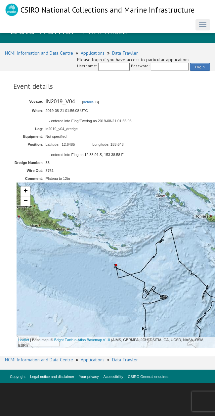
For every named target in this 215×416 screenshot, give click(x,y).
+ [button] (25, 191)
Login (200, 66)
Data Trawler (125, 53)
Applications (93, 53)
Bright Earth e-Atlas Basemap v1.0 (82, 340)
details (88, 102)
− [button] (25, 201)
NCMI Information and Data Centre (39, 53)
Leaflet (23, 340)
